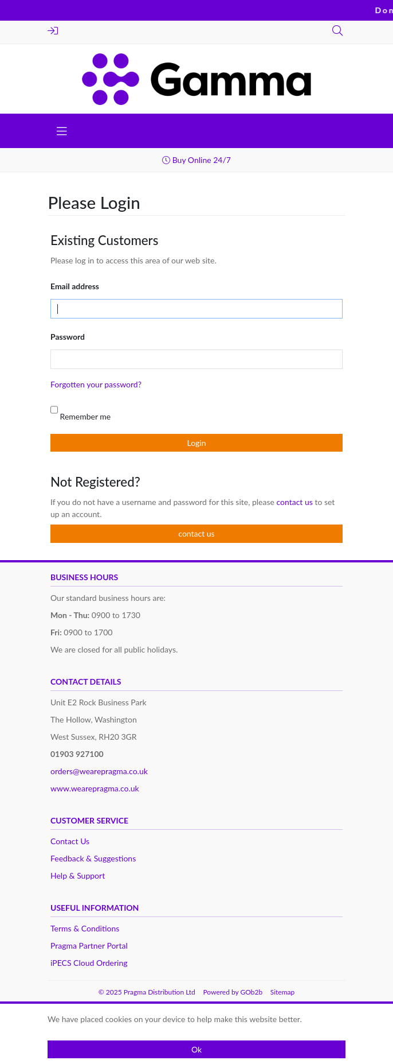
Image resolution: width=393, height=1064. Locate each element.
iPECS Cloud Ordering (89, 963)
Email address (74, 286)
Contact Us (69, 841)
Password (67, 336)
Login (53, 30)
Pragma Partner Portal (89, 945)
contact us (295, 502)
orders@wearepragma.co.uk (99, 771)
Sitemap (282, 992)
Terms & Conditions (84, 928)
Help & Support (77, 875)
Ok (196, 1049)
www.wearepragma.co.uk (94, 788)
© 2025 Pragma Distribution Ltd (147, 992)
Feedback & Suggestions (93, 858)
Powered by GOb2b (232, 992)
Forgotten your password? (96, 384)
